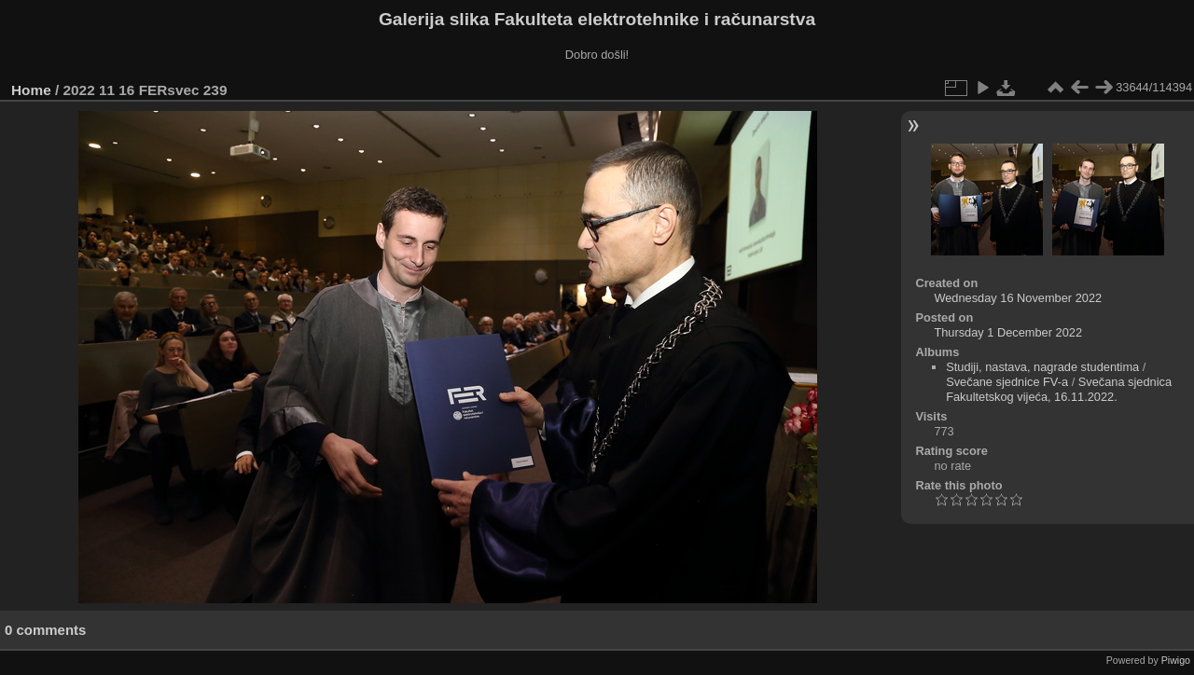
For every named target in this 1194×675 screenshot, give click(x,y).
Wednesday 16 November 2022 (1018, 298)
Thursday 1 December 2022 (1008, 332)
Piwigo (1175, 660)
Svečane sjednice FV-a (1007, 382)
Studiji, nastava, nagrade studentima (1042, 367)
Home (31, 90)
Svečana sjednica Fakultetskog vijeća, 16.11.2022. (1059, 389)
